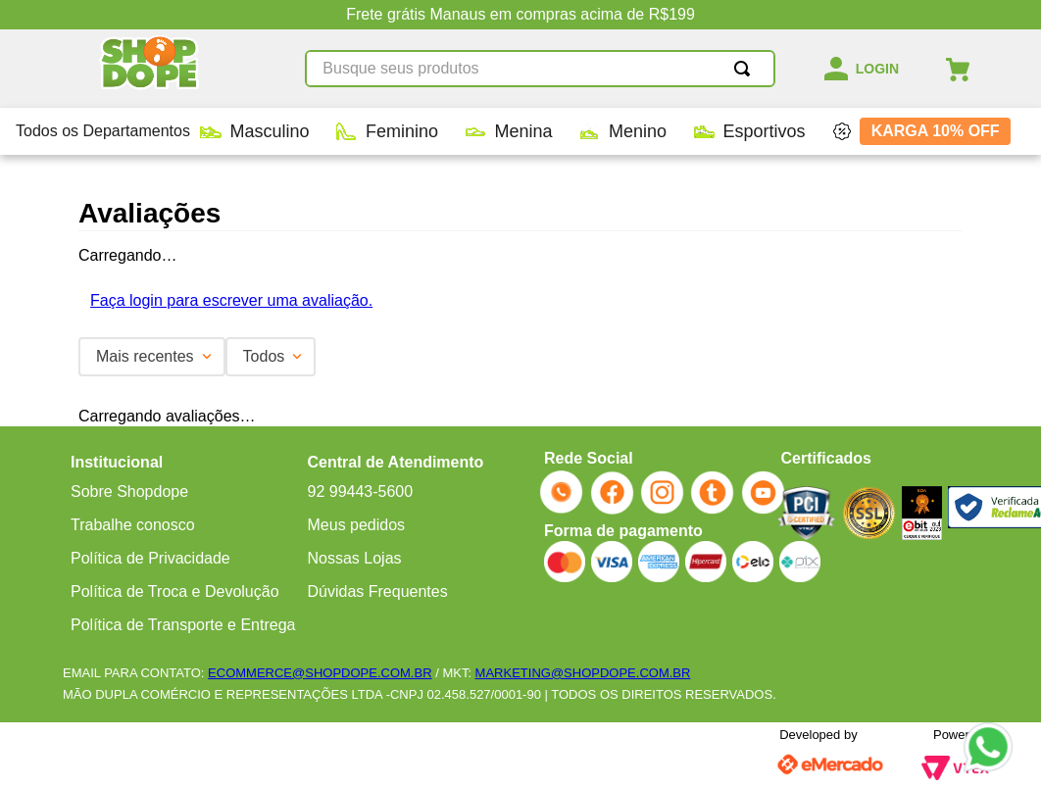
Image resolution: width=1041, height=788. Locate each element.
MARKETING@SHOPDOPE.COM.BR (583, 672)
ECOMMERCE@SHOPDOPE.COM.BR (319, 672)
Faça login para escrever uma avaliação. (231, 300)
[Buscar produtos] (746, 68)
